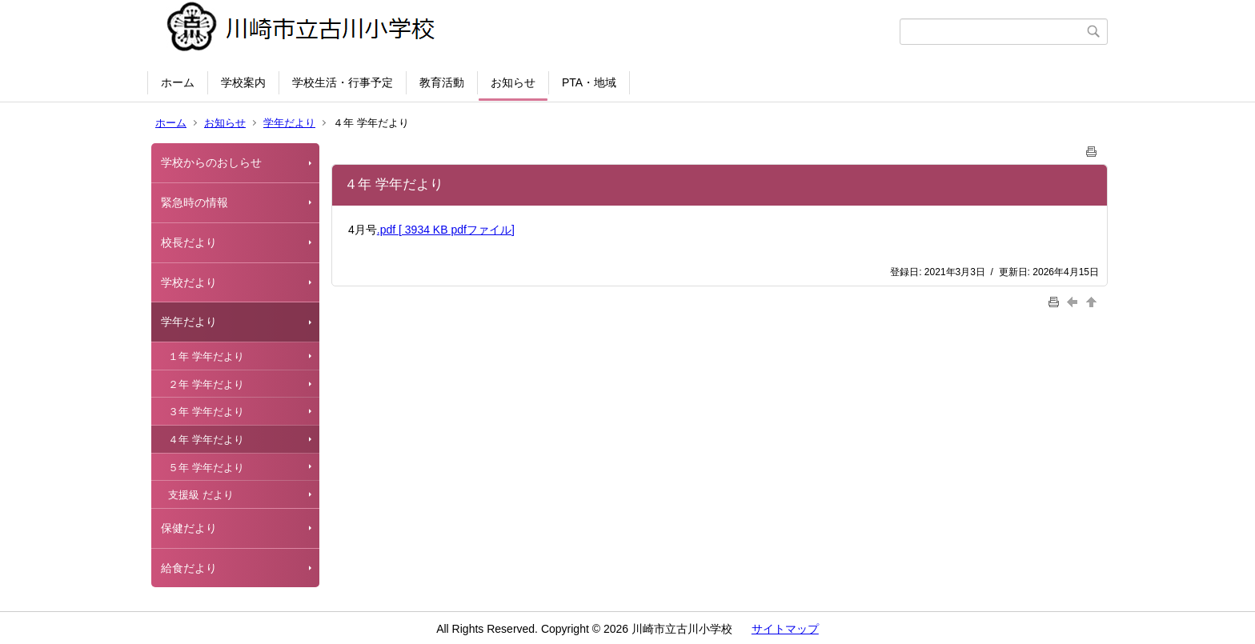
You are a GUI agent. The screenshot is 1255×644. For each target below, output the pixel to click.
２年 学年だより (206, 384)
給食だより (189, 568)
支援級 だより (201, 495)
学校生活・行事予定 (342, 82)
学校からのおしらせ (211, 162)
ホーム (177, 82)
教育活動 (441, 82)
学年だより (289, 123)
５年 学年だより (206, 468)
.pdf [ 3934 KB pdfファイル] (446, 229)
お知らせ (513, 82)
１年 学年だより (206, 356)
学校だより (189, 282)
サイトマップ (785, 628)
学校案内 (243, 82)
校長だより (189, 242)
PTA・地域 (589, 82)
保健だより (189, 528)
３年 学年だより (206, 412)
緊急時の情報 (194, 202)
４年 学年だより (206, 440)
